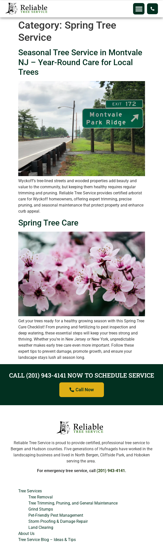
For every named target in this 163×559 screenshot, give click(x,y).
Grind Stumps (40, 509)
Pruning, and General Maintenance (87, 503)
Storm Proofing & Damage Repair (58, 521)
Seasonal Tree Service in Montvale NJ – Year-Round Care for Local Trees (80, 62)
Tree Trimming (41, 503)
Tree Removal (40, 497)
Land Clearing (40, 527)
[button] (138, 8)
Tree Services (30, 491)
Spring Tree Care (48, 223)
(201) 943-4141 (111, 470)
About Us (26, 533)
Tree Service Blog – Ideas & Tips (47, 539)
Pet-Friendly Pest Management (55, 515)
